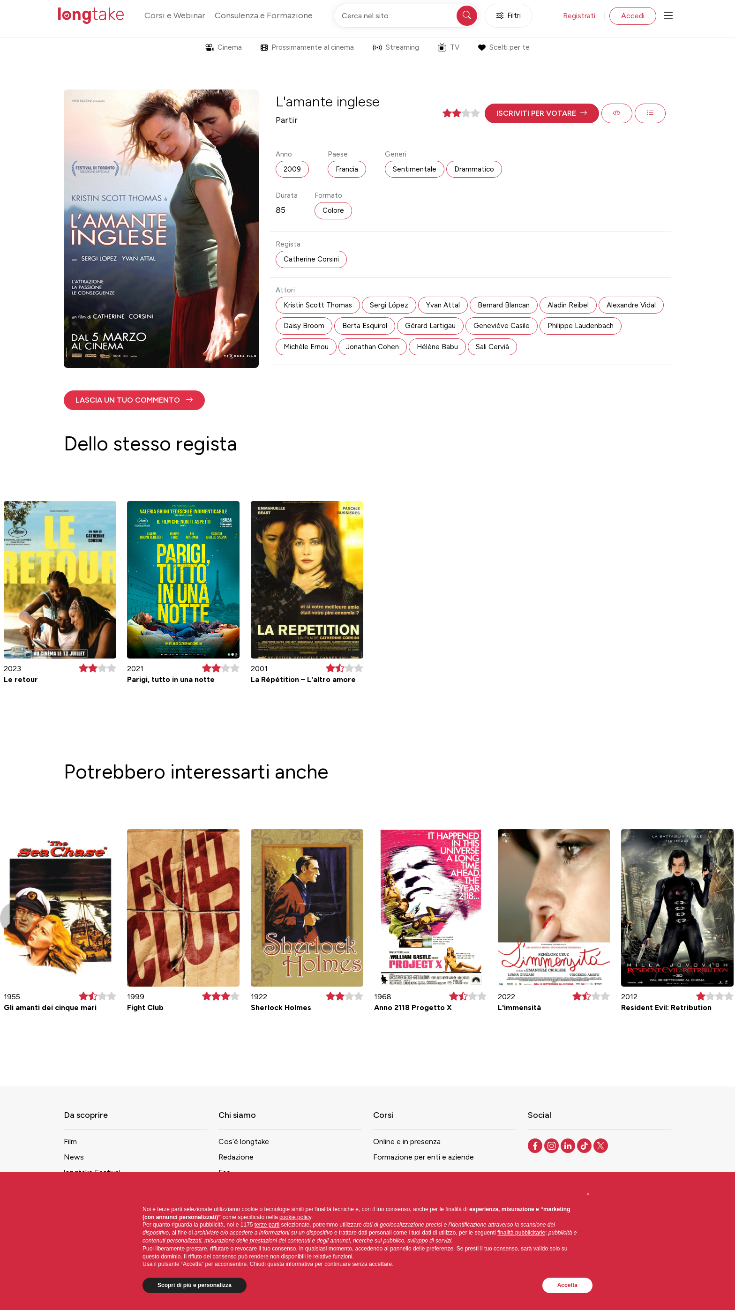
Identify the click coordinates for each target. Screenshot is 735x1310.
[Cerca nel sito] (406, 16)
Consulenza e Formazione (264, 15)
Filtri (508, 15)
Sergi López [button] (389, 305)
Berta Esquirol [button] (364, 326)
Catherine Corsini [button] (311, 259)
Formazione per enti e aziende (423, 1157)
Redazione (236, 1157)
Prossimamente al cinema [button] (307, 47)
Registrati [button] (579, 15)
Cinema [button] (223, 47)
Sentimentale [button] (414, 169)
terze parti (267, 1224)
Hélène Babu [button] (437, 347)
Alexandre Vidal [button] (631, 305)
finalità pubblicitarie (521, 1232)
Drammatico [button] (474, 169)
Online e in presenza (407, 1141)
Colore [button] (333, 210)
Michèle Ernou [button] (306, 347)
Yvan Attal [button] (443, 305)
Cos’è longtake (243, 1141)
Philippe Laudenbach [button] (581, 326)
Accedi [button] (633, 15)
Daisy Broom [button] (304, 326)
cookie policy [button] (295, 1217)
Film (70, 1141)
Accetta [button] (567, 1285)
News (74, 1157)
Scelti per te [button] (503, 47)
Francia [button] (347, 169)
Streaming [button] (396, 47)
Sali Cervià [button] (492, 347)
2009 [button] (292, 169)
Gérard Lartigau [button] (430, 326)
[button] (542, 113)
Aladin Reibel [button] (568, 305)
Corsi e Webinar (174, 15)
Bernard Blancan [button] (504, 305)
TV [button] (448, 47)
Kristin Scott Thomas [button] (318, 305)
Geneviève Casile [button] (501, 326)
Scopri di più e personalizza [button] (195, 1285)
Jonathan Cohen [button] (372, 347)
